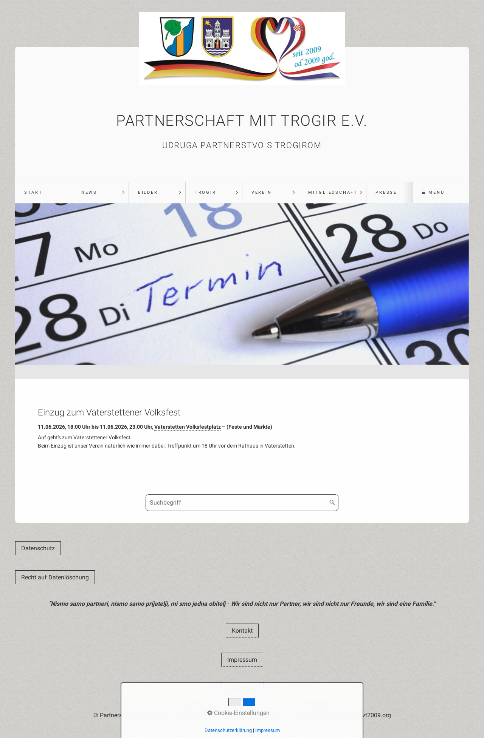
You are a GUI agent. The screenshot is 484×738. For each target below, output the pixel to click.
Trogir (205, 192)
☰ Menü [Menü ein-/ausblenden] (433, 192)
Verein (261, 192)
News (89, 192)
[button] (38, 548)
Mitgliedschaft (333, 192)
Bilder (148, 192)
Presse (386, 192)
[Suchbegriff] (242, 502)
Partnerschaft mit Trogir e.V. (242, 121)
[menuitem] (43, 192)
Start (33, 192)
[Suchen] (332, 502)
